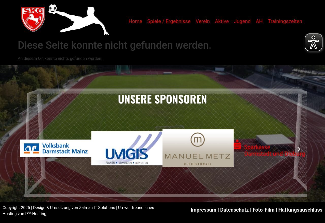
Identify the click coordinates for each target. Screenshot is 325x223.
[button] (26, 149)
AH (259, 21)
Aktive (222, 21)
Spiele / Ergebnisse (168, 21)
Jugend (242, 21)
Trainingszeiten (285, 21)
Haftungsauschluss (300, 210)
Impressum (203, 210)
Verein (203, 21)
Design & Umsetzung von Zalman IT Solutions (74, 207)
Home (135, 21)
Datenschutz (234, 210)
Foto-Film (264, 210)
